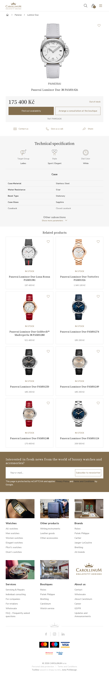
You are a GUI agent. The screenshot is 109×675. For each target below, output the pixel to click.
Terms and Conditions (83, 481)
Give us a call (57, 128)
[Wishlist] (48, 242)
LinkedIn (63, 634)
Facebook (46, 634)
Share (90, 128)
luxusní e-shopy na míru (50, 669)
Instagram (54, 634)
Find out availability (31, 110)
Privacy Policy (62, 481)
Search (85, 5)
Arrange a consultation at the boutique (78, 110)
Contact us (23, 128)
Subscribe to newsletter (88, 472)
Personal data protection (43, 666)
